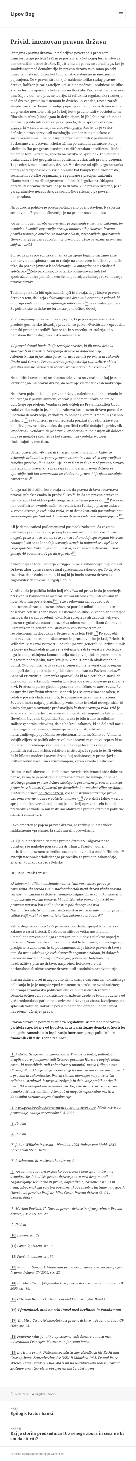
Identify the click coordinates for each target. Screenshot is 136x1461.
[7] (12, 1171)
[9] (12, 1224)
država (15, 127)
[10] (13, 1235)
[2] (30, 244)
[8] (12, 1208)
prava (77, 127)
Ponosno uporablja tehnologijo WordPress (37, 1454)
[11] (13, 1246)
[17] (13, 1320)
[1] (39, 116)
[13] (13, 1267)
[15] (13, 1299)
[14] (13, 1283)
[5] (12, 1144)
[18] (13, 1336)
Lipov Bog (22, 13)
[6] (12, 1160)
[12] (13, 1256)
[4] (12, 1134)
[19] (13, 1352)
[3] (12, 1123)
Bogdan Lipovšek (45, 1394)
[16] (13, 1309)
